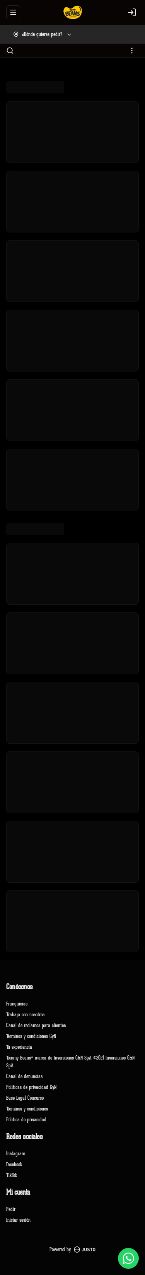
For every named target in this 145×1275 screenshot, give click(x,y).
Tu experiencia (19, 1047)
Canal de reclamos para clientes (36, 1025)
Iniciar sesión (18, 1220)
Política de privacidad (26, 1119)
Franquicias (16, 1003)
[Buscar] (10, 50)
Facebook (14, 1164)
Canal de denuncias (24, 1076)
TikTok (11, 1175)
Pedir (10, 1209)
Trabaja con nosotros (25, 1014)
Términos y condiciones (27, 1108)
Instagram (15, 1153)
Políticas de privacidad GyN (31, 1087)
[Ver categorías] (132, 51)
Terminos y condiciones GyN (31, 1036)
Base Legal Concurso (25, 1098)
